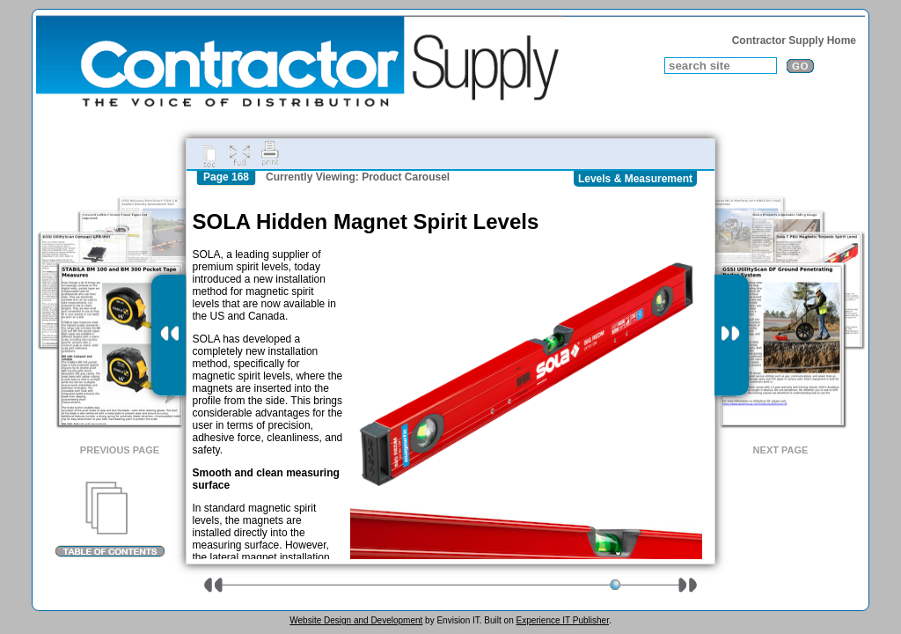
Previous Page (119, 450)
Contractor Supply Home (794, 40)
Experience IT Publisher (562, 620)
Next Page (781, 450)
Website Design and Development (355, 620)
